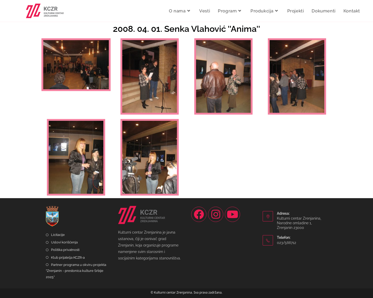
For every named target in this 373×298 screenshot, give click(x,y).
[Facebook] (198, 214)
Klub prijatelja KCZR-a (68, 257)
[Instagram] (215, 214)
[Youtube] (232, 214)
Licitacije (58, 235)
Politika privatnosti (65, 250)
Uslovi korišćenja (64, 242)
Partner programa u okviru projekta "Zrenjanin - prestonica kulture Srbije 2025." (76, 271)
